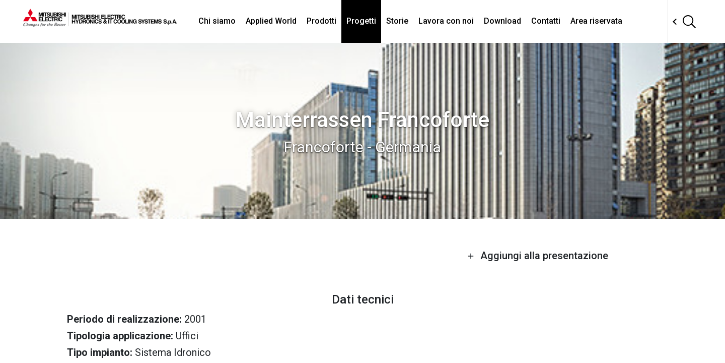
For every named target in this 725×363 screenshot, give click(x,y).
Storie (397, 21)
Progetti (361, 21)
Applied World (271, 21)
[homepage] (100, 22)
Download (502, 21)
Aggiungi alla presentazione (537, 256)
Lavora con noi (446, 21)
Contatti (545, 21)
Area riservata (596, 21)
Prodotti (321, 21)
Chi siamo (217, 21)
